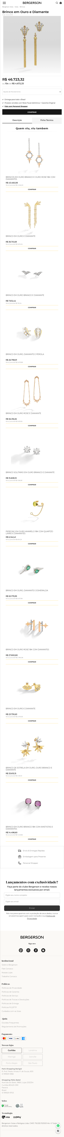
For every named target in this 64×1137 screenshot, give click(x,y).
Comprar (31, 112)
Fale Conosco (7, 969)
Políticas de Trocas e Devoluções (15, 999)
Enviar (32, 908)
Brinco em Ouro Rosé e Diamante (23, 413)
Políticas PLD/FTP (9, 1007)
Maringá (12, 1057)
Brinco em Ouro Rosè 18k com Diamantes (27, 650)
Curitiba (11, 1050)
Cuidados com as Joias (11, 1011)
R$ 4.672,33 (18, 83)
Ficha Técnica (46, 120)
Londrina (33, 1050)
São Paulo (32, 1063)
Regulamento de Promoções (14, 1027)
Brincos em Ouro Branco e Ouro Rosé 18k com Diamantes (30, 178)
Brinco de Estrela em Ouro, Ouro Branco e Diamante (29, 769)
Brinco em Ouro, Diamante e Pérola (25, 354)
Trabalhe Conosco (9, 976)
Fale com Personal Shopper (16, 106)
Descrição (17, 120)
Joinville (32, 1057)
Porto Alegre (11, 1063)
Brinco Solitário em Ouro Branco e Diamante (30, 472)
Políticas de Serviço (10, 996)
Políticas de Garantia (10, 992)
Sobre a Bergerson (9, 965)
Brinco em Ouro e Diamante (20, 236)
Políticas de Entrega (10, 1003)
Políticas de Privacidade (12, 988)
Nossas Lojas (7, 972)
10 (7, 83)
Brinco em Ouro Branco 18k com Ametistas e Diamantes (29, 828)
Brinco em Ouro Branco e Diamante (25, 295)
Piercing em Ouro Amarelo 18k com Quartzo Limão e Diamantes (29, 532)
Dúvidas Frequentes (10, 1023)
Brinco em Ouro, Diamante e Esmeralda (27, 591)
